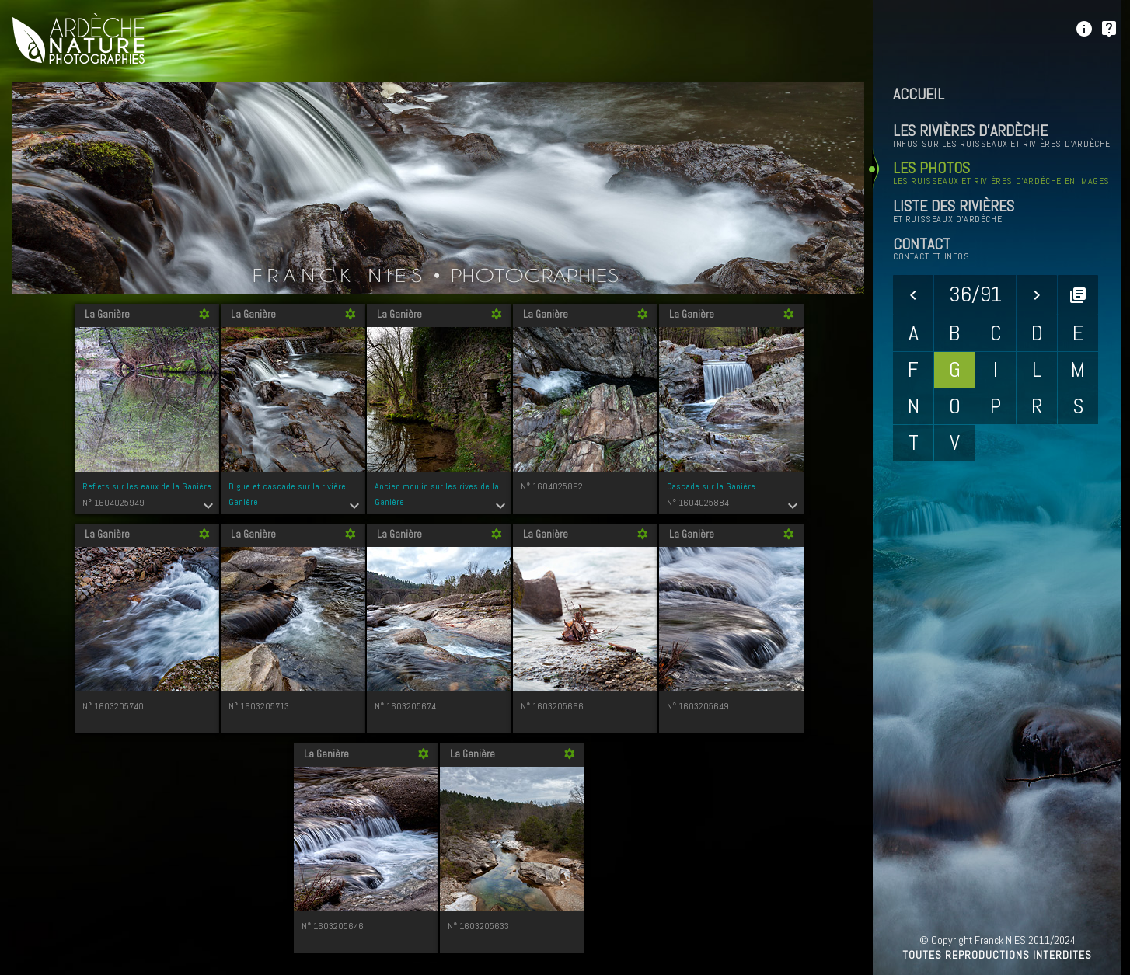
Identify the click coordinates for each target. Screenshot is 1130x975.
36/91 (975, 294)
